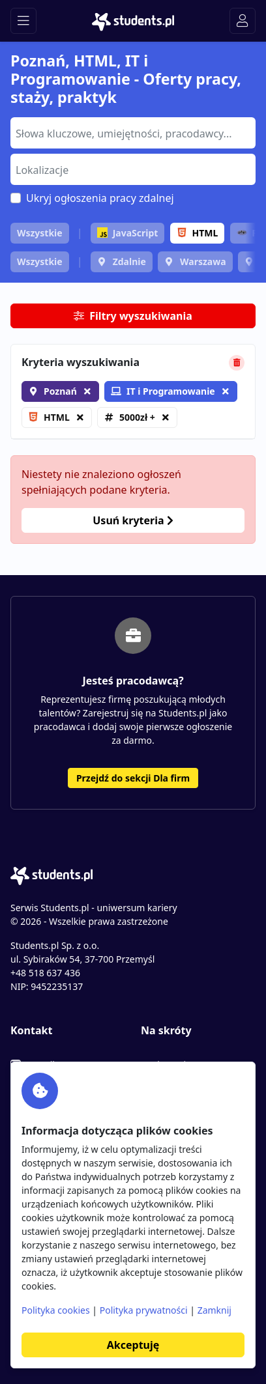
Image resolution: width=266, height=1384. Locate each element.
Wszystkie (40, 233)
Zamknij (214, 1310)
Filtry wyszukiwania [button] (133, 316)
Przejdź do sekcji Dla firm (133, 778)
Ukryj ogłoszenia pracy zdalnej (100, 198)
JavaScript (127, 233)
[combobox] (133, 132)
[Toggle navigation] (23, 21)
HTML (197, 233)
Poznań (60, 391)
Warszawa (203, 261)
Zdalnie (129, 261)
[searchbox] (131, 132)
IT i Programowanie (163, 391)
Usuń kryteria (133, 520)
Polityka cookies (56, 1310)
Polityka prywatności (144, 1310)
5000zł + (137, 417)
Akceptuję (133, 1345)
